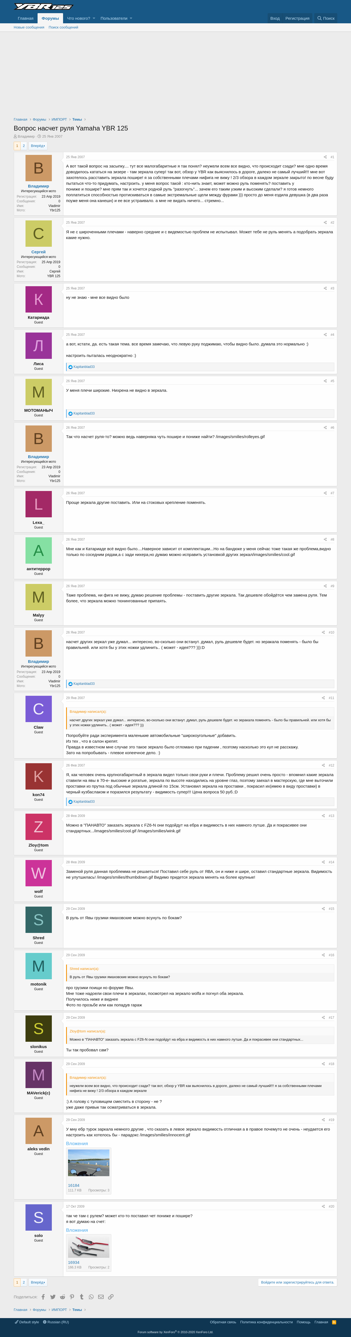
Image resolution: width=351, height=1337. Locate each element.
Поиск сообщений (63, 27)
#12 (331, 765)
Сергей (38, 251)
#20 (331, 1206)
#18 (331, 1064)
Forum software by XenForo (175, 1332)
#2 (332, 223)
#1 (332, 157)
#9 (332, 586)
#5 (332, 381)
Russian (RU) (56, 1322)
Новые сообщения (29, 27)
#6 (332, 428)
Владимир (26, 136)
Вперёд (37, 146)
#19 (331, 1120)
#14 (331, 862)
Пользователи (114, 18)
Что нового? (78, 18)
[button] (94, 18)
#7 (332, 493)
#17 (331, 1018)
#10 (331, 632)
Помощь (303, 1322)
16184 (74, 1185)
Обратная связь (223, 1322)
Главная (25, 18)
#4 (332, 335)
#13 (331, 816)
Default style (27, 1322)
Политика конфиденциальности (266, 1322)
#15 (331, 909)
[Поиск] (325, 18)
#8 (332, 539)
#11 (331, 698)
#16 (331, 955)
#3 (332, 288)
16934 (74, 1262)
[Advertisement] (175, 73)
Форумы (50, 18)
